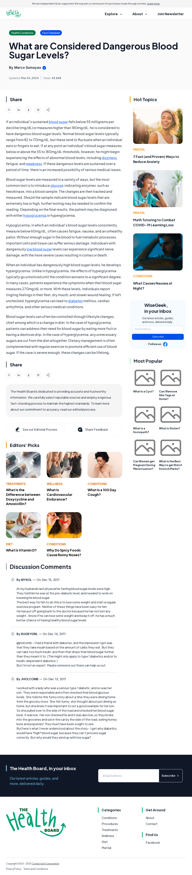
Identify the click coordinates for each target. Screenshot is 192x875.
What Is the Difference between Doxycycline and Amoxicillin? (23, 497)
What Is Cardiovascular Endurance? (59, 494)
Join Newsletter (171, 14)
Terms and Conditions (35, 869)
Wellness (55, 484)
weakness (34, 163)
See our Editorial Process (36, 430)
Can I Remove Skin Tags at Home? (168, 395)
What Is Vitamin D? (21, 550)
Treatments (16, 484)
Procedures (110, 824)
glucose (56, 185)
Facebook (153, 842)
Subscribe (158, 336)
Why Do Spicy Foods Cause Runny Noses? (64, 552)
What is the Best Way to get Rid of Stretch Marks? (170, 465)
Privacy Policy (13, 869)
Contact (152, 824)
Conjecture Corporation (45, 863)
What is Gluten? (169, 428)
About (150, 818)
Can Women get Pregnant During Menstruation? (144, 465)
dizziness (109, 157)
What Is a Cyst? (143, 391)
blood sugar (58, 122)
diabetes (75, 301)
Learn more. (153, 3)
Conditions (97, 484)
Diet (9, 544)
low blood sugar (39, 249)
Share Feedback (92, 430)
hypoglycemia (34, 215)
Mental (139, 149)
